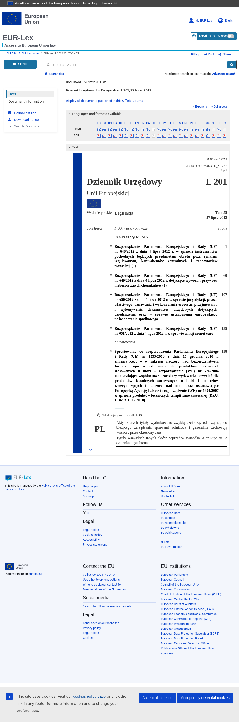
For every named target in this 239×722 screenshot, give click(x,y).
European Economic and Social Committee (189, 614)
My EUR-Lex (200, 21)
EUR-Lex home (30, 53)
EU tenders (168, 518)
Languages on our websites (101, 623)
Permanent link (21, 113)
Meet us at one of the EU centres (104, 589)
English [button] (226, 21)
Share (224, 54)
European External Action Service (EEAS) (187, 609)
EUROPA (12, 53)
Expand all (200, 106)
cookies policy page (89, 696)
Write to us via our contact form (103, 584)
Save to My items (23, 126)
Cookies (88, 637)
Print (209, 54)
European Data (170, 513)
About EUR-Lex (170, 486)
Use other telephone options (101, 579)
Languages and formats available (94, 114)
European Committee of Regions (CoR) (186, 619)
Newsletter (168, 491)
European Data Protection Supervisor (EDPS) (190, 633)
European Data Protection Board (182, 638)
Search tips (54, 73)
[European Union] (16, 566)
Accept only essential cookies (205, 698)
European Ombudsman (176, 628)
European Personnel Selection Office (185, 643)
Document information (26, 101)
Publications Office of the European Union (188, 648)
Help (195, 54)
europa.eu (35, 573)
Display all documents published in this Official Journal (105, 101)
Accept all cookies (157, 698)
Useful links (168, 496)
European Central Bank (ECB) (180, 599)
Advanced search (223, 73)
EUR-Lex (17, 37)
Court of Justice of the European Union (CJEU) (191, 594)
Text (12, 94)
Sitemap (88, 496)
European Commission (175, 589)
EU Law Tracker (171, 547)
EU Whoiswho (170, 527)
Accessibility (91, 539)
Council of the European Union (180, 584)
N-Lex (165, 542)
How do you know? (100, 3)
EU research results (173, 522)
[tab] (147, 113)
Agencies (167, 653)
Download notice (23, 119)
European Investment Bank (178, 623)
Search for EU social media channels (107, 606)
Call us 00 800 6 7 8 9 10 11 (101, 574)
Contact (88, 491)
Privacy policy (92, 628)
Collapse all (219, 106)
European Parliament (174, 574)
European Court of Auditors (178, 604)
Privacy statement (95, 544)
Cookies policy (92, 534)
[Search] (231, 64)
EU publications (171, 532)
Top (89, 450)
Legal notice (91, 530)
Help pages (90, 486)
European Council (172, 579)
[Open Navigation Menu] (20, 64)
